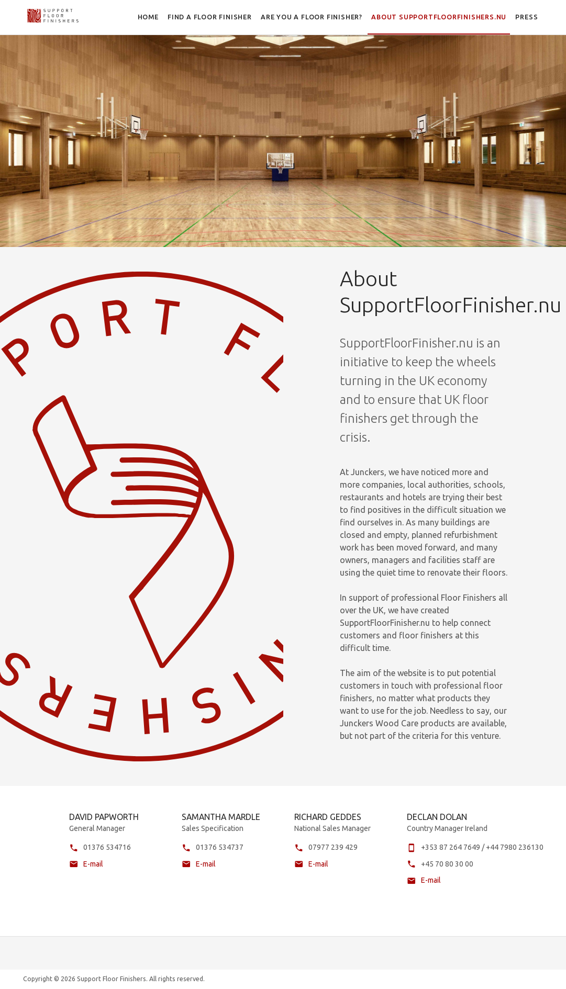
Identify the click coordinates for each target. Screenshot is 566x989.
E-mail (93, 872)
